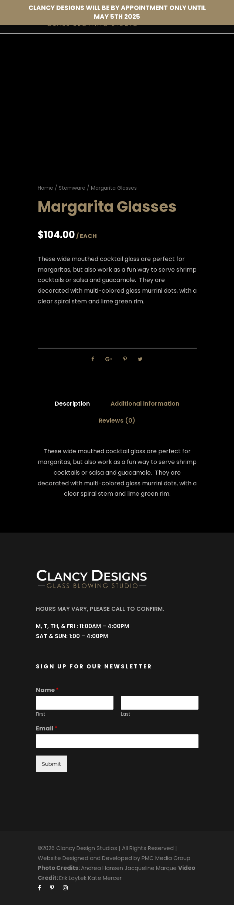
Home (45, 188)
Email (47, 729)
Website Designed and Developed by (89, 858)
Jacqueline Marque (151, 868)
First (40, 714)
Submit (51, 764)
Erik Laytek (73, 878)
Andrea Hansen (102, 868)
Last (125, 714)
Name (47, 690)
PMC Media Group (166, 858)
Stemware (72, 188)
